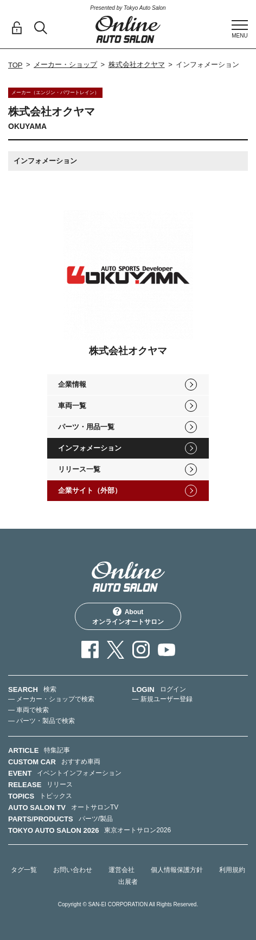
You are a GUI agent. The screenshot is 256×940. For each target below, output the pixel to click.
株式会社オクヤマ (136, 64)
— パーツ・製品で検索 (41, 721)
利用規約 (232, 870)
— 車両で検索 (28, 710)
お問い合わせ (72, 870)
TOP (15, 65)
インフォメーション (89, 448)
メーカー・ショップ (65, 64)
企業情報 (72, 384)
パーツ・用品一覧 (86, 427)
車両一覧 (72, 405)
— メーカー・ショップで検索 (51, 699)
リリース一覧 (79, 469)
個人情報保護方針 (177, 870)
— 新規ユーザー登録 (162, 699)
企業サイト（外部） (89, 490)
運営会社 (121, 870)
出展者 (128, 882)
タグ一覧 (24, 870)
